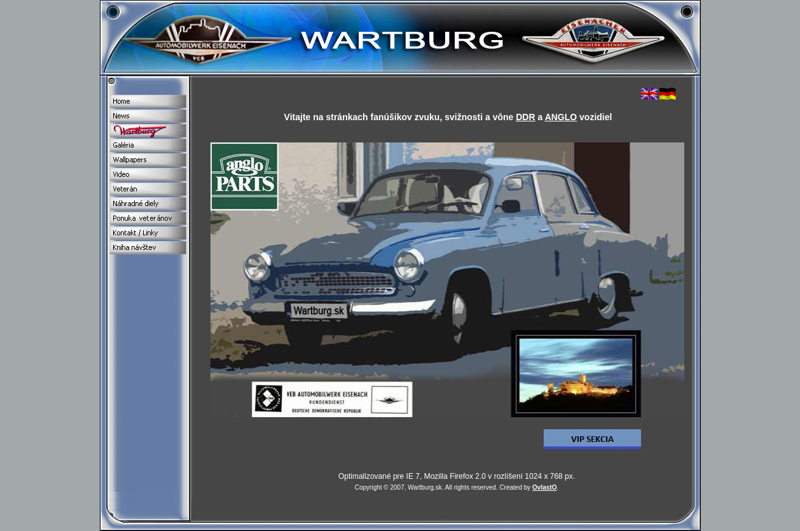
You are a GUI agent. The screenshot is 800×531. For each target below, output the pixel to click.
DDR (525, 117)
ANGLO (561, 117)
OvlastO (544, 487)
